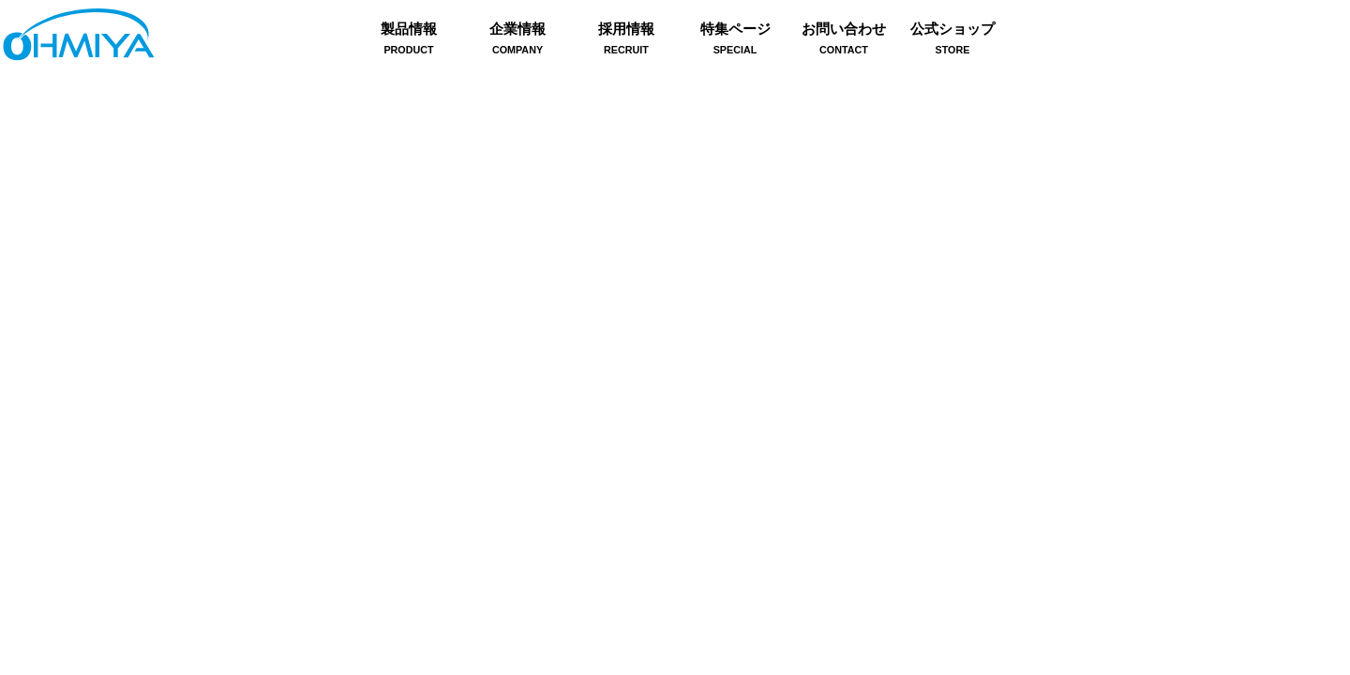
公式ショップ (952, 40)
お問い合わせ (843, 40)
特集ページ (735, 40)
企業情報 (517, 40)
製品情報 (408, 40)
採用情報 (626, 40)
